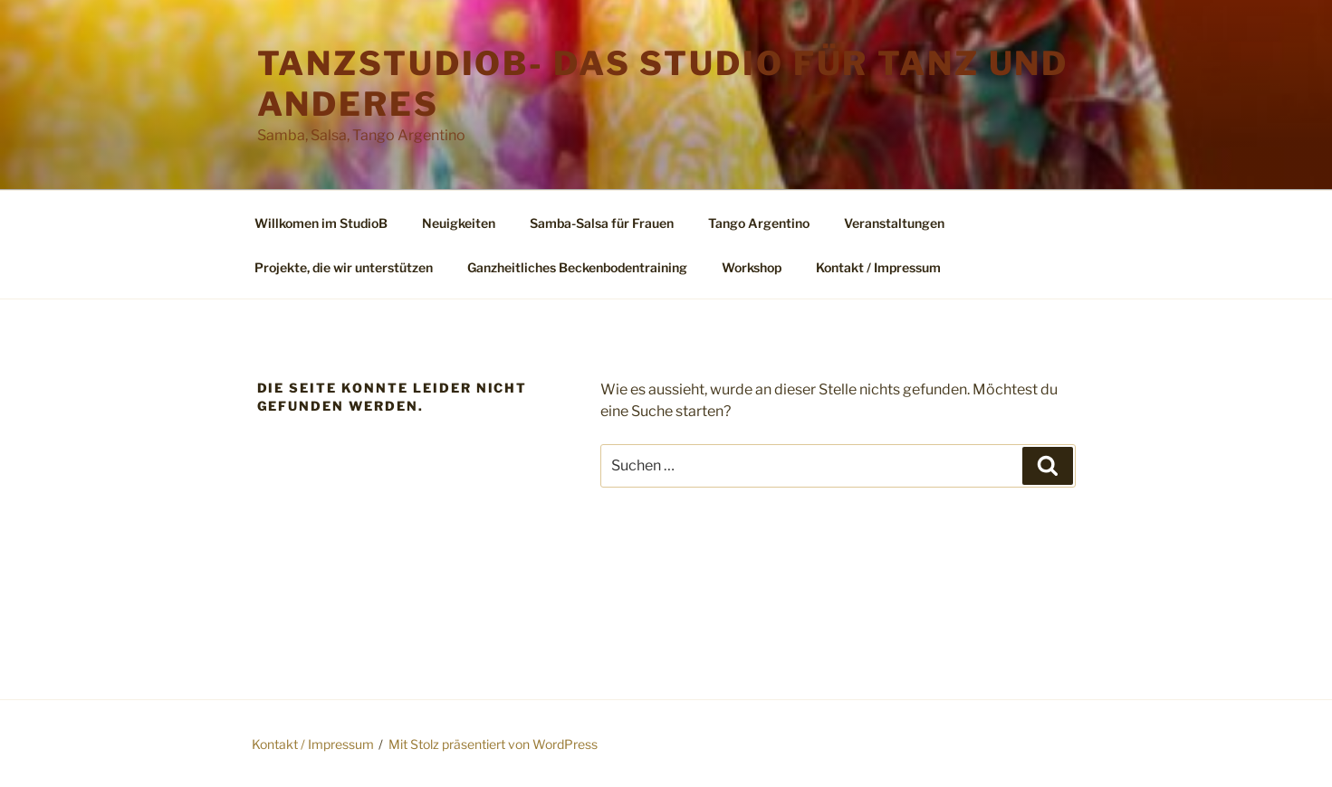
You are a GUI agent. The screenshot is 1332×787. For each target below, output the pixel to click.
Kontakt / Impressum (878, 267)
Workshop (751, 267)
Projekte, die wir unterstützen (343, 267)
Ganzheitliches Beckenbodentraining (577, 267)
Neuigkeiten (458, 223)
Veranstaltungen (894, 223)
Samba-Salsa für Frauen (602, 223)
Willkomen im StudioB (321, 223)
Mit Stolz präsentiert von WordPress (493, 744)
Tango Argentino (759, 223)
